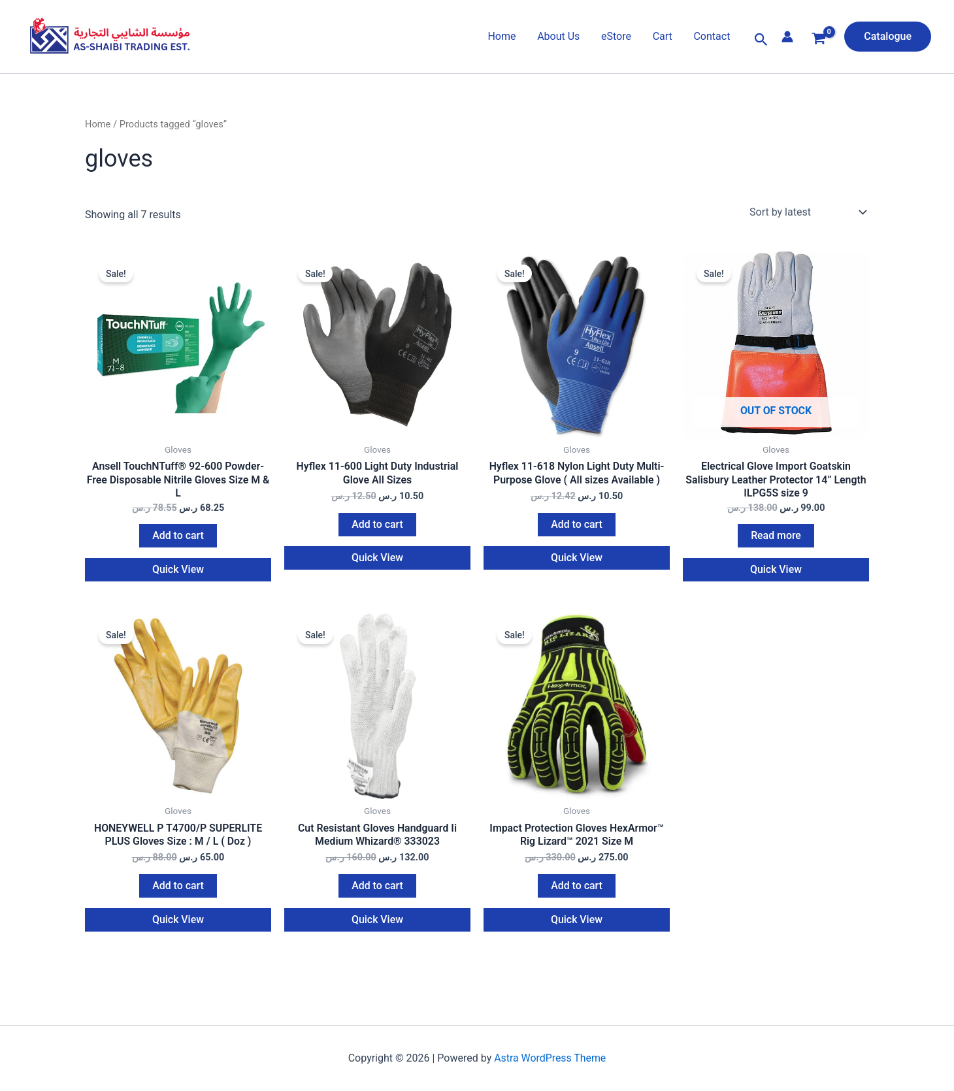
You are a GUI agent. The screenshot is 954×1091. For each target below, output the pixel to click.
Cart (663, 36)
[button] (761, 40)
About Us (559, 36)
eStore (617, 36)
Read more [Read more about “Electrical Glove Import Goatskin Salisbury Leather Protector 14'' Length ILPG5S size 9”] (776, 540)
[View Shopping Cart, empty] (819, 40)
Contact (712, 36)
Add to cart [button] (178, 540)
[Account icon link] (787, 36)
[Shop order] (806, 212)
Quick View (178, 574)
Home (503, 36)
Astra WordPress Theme (550, 1069)
